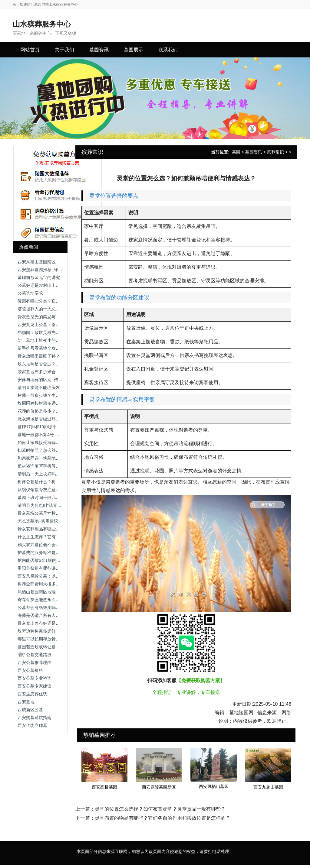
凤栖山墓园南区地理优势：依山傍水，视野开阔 (62, 591)
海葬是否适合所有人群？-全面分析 (50, 615)
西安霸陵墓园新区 (159, 787)
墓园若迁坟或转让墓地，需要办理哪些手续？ (60, 646)
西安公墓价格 (30, 670)
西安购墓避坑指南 (34, 717)
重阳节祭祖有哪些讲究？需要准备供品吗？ (58, 568)
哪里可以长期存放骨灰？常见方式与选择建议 (60, 639)
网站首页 (30, 49)
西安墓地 (26, 701)
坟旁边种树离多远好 (37, 631)
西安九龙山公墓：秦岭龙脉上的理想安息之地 (60, 324)
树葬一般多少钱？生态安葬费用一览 (51, 395)
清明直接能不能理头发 (39, 387)
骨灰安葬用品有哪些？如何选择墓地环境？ (58, 528)
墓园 (236, 152)
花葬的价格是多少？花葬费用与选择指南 (56, 411)
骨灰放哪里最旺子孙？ (39, 356)
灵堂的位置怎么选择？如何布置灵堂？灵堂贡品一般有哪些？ (160, 809)
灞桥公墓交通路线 (34, 654)
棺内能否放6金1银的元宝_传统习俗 (51, 560)
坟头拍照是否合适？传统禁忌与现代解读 (56, 363)
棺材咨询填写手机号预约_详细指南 (51, 466)
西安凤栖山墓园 (214, 786)
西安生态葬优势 (32, 694)
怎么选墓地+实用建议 (38, 521)
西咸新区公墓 (30, 709)
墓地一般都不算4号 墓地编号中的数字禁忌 (57, 434)
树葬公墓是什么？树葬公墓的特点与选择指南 (60, 481)
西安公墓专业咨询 (34, 678)
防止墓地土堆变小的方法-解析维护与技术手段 (61, 340)
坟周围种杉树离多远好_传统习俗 (48, 403)
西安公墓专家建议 (34, 686)
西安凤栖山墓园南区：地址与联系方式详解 (58, 261)
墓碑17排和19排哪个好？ (41, 426)
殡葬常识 (275, 152)
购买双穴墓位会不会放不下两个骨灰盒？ (56, 544)
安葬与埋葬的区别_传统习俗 (44, 379)
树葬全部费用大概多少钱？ (43, 584)
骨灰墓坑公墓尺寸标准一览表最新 (49, 513)
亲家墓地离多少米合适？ (41, 371)
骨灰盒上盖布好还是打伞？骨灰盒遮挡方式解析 (62, 623)
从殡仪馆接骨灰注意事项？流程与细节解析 (58, 489)
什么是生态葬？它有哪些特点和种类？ (54, 536)
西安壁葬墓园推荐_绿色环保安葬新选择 (55, 269)
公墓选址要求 (30, 293)
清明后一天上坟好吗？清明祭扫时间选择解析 (60, 473)
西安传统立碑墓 (32, 725)
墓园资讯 (253, 152)
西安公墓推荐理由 (34, 662)
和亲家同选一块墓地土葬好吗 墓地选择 (54, 458)
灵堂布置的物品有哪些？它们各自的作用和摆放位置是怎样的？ (162, 818)
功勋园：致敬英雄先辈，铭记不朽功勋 (54, 332)
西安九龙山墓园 (268, 787)
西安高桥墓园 (104, 787)
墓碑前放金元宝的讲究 (39, 277)
